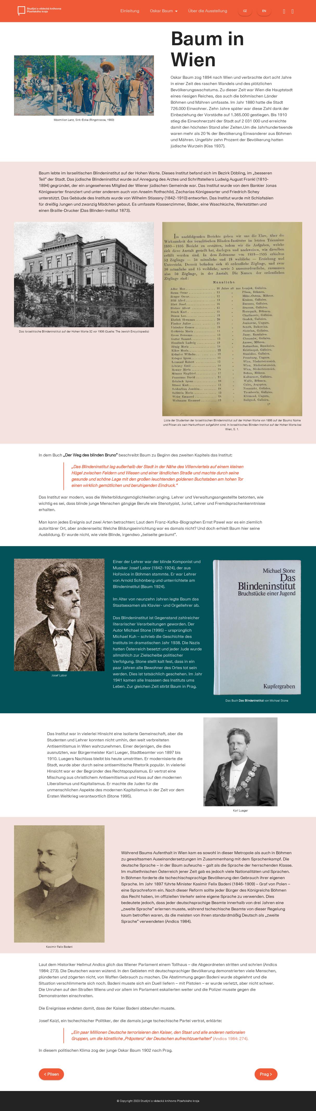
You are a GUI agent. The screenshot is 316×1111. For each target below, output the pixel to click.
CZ (245, 11)
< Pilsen (51, 1074)
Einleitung (129, 11)
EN (264, 11)
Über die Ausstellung (207, 11)
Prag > (266, 1074)
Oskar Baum (161, 11)
